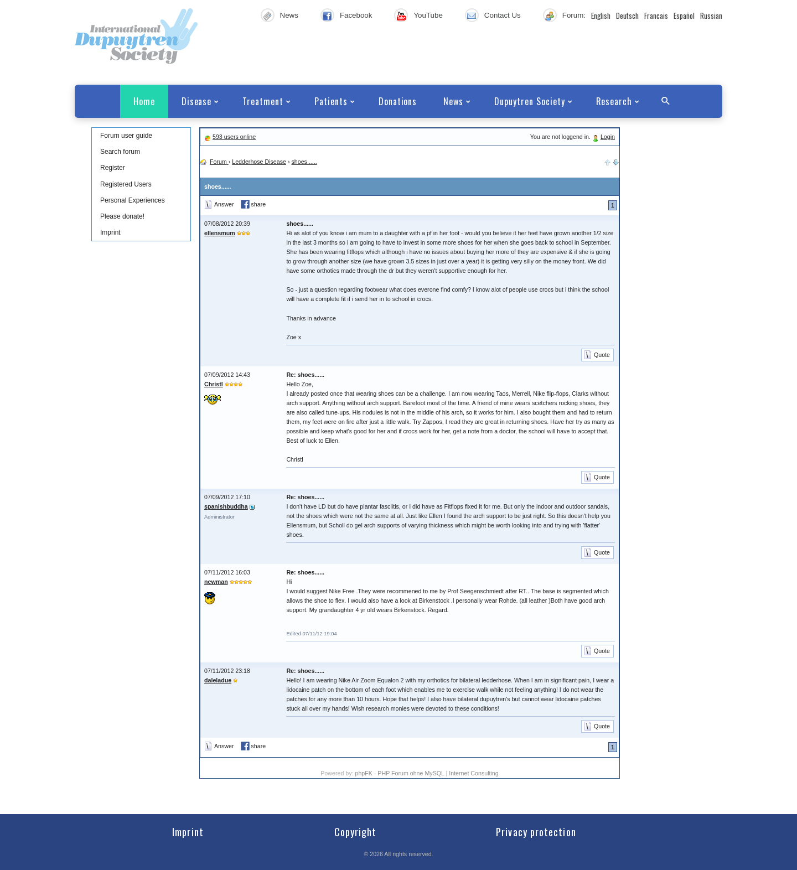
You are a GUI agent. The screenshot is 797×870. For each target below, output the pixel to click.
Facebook (356, 15)
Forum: (574, 15)
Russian (711, 15)
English (600, 15)
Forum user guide (126, 135)
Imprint (110, 232)
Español (684, 15)
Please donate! (122, 216)
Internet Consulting (473, 773)
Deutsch (627, 15)
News (289, 15)
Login (608, 136)
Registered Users (126, 184)
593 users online (234, 136)
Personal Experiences (132, 200)
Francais (656, 15)
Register (112, 168)
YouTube (427, 15)
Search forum (120, 152)
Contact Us (502, 15)
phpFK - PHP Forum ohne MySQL (400, 773)
